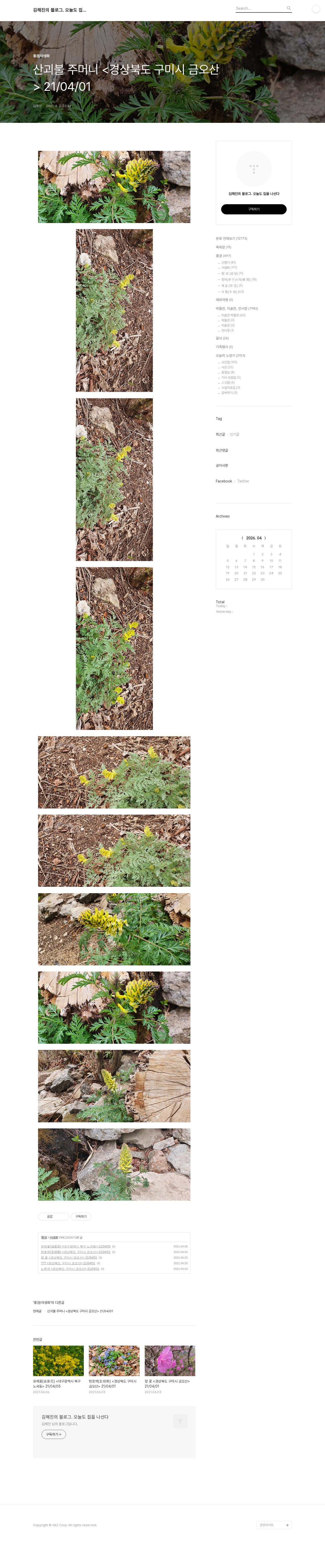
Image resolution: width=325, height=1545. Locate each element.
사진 (227, 367)
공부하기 (229, 393)
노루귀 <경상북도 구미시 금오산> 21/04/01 (70, 1269)
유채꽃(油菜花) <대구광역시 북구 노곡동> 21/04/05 (75, 1246)
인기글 (234, 434)
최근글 (220, 434)
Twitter (243, 481)
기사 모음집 (231, 377)
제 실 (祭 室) (232, 286)
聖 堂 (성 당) (232, 273)
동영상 (228, 372)
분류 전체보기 (231, 238)
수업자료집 (230, 388)
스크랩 (228, 383)
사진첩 (229, 362)
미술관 (228, 325)
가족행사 (224, 347)
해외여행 (224, 300)
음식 (222, 338)
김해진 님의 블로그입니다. (60, 1424)
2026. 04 (254, 538)
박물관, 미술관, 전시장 (237, 308)
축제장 (223, 247)
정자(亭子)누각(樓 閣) (239, 280)
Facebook (224, 481)
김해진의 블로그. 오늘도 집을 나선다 (61, 10)
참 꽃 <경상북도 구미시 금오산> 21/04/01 (69, 1257)
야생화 (54, 1237)
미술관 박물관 (233, 315)
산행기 (228, 262)
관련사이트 (267, 1525)
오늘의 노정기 (230, 355)
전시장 (227, 330)
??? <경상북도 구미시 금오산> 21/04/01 (68, 1263)
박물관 (228, 320)
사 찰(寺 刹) (232, 292)
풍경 (44, 1237)
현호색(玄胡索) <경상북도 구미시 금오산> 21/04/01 (75, 1252)
